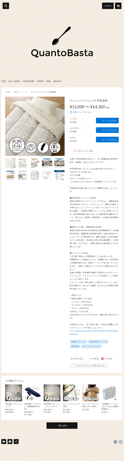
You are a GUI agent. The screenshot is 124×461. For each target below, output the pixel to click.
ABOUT (57, 81)
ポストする (78, 359)
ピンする (108, 359)
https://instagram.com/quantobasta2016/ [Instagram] (121, 442)
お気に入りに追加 (85, 151)
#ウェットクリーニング (91, 346)
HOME (8, 92)
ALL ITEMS (14, 81)
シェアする (93, 359)
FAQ (48, 81)
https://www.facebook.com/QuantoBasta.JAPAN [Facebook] (115, 442)
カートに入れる (109, 120)
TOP (3, 81)
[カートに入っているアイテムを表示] (118, 6)
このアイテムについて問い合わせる (90, 365)
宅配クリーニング (21, 92)
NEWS (40, 81)
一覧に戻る (62, 425)
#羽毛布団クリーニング (98, 342)
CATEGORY (28, 81)
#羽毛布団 (75, 346)
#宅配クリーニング (78, 342)
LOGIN (108, 6)
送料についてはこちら (82, 112)
